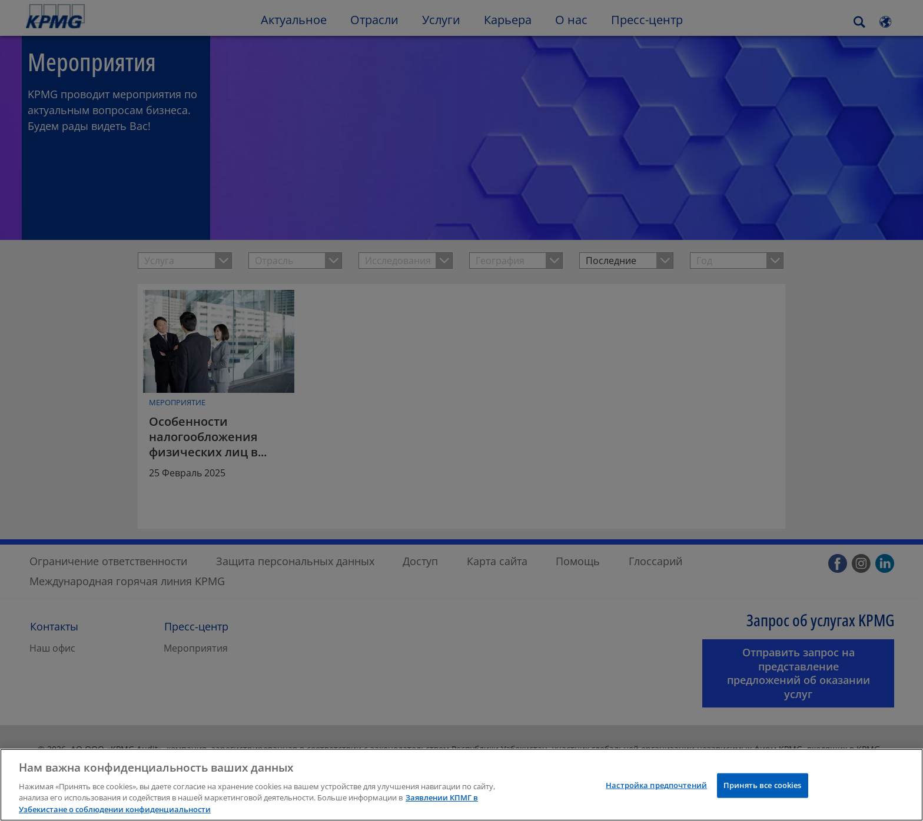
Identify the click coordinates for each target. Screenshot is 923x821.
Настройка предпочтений (656, 800)
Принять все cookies (762, 800)
